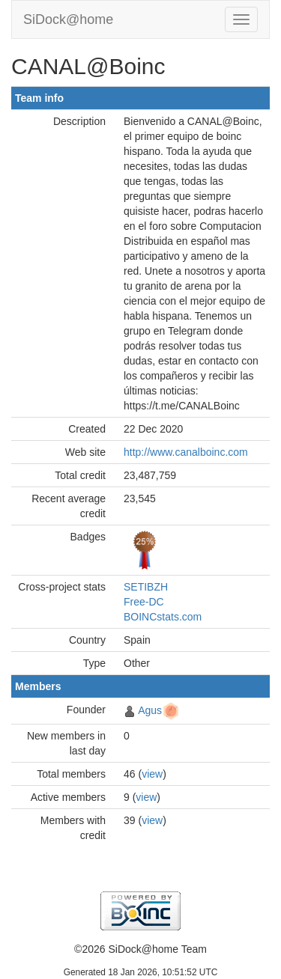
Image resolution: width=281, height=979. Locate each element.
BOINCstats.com (163, 617)
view (152, 774)
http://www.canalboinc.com (186, 452)
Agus (150, 710)
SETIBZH (146, 587)
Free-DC (144, 602)
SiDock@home (68, 19)
